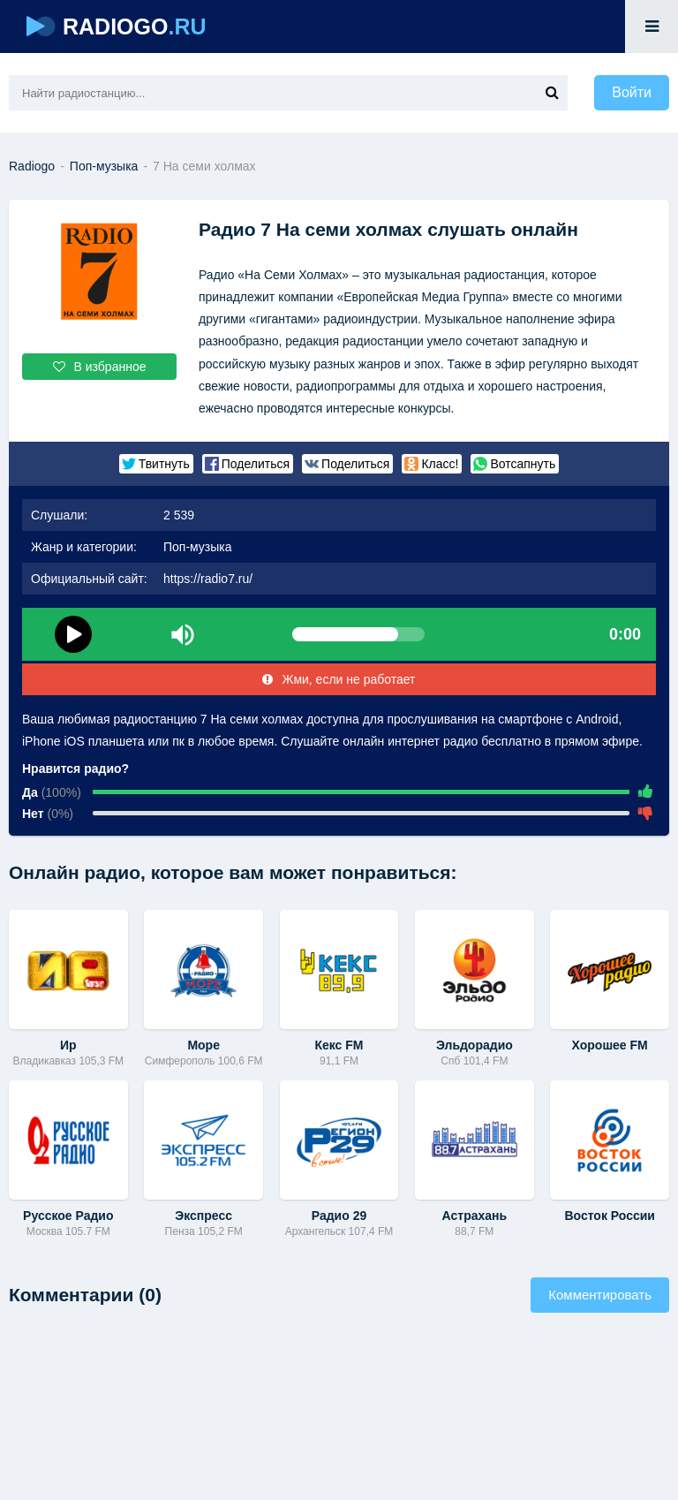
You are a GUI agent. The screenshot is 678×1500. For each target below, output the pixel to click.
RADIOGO (116, 26)
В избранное (100, 367)
